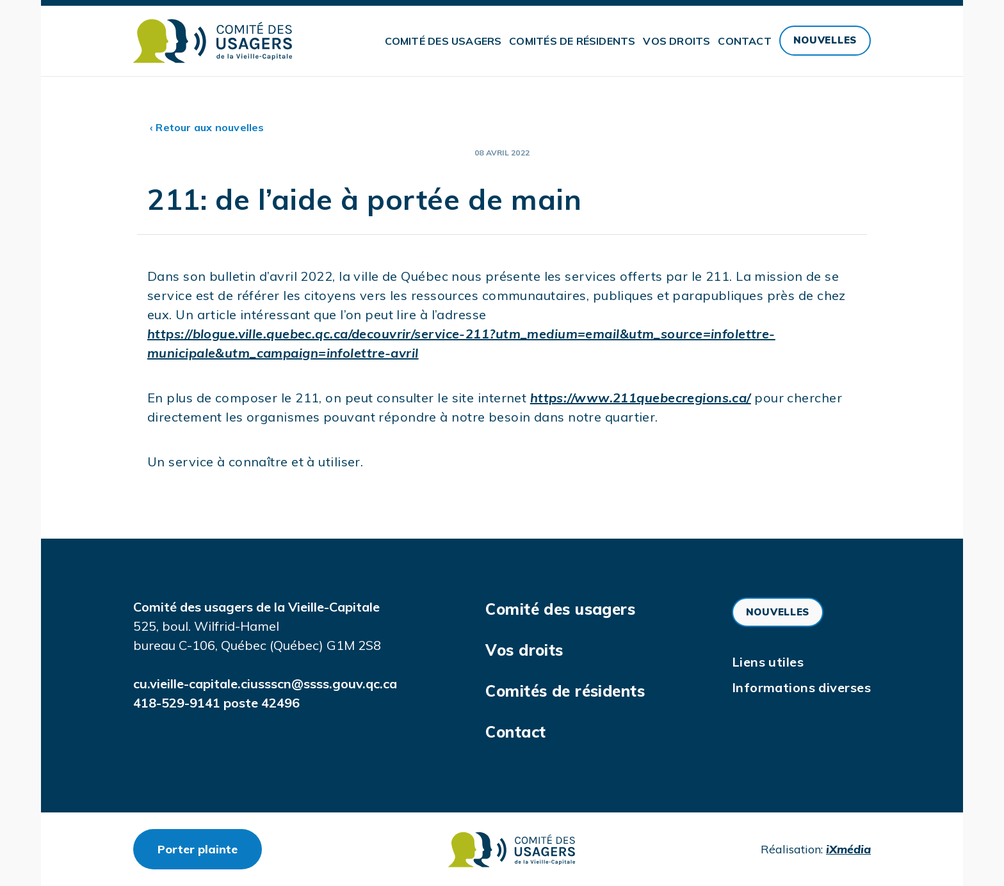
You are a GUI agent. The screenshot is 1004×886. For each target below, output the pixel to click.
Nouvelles (825, 40)
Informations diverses (801, 687)
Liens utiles (768, 662)
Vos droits (676, 41)
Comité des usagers (443, 41)
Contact (744, 41)
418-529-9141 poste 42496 (216, 703)
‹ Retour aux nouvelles (207, 127)
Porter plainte (210, 849)
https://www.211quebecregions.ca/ (640, 398)
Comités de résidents (572, 41)
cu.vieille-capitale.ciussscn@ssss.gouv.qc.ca (265, 684)
